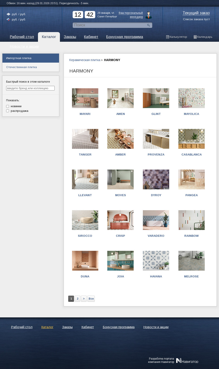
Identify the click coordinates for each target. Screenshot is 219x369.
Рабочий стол (22, 37)
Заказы (70, 37)
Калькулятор (178, 36)
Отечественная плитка (21, 67)
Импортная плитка (18, 58)
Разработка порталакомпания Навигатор (161, 360)
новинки (14, 106)
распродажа (17, 110)
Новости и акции (156, 327)
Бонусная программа (124, 37)
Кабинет (91, 37)
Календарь (204, 36)
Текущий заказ (196, 13)
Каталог (49, 37)
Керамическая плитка (84, 60)
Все (91, 298)
